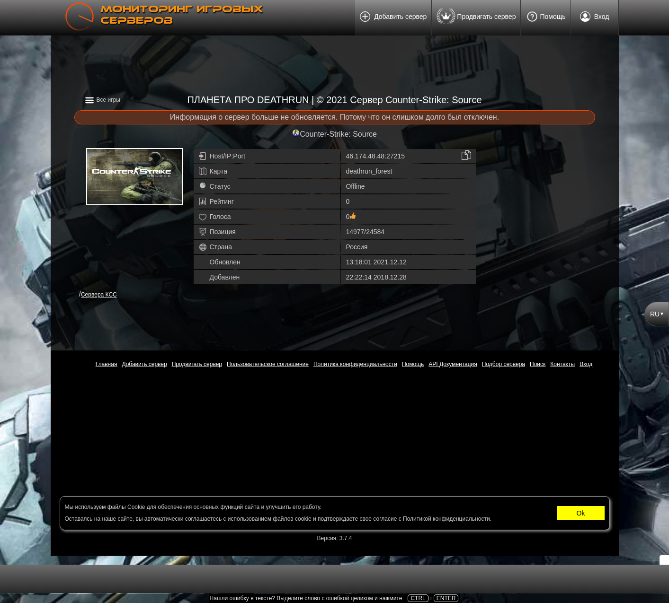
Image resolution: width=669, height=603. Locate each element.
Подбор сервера (503, 364)
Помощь (545, 17)
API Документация (452, 364)
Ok (581, 513)
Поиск (537, 364)
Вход (594, 18)
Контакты (562, 364)
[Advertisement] (334, 71)
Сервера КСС (99, 294)
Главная (106, 364)
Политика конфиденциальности (355, 364)
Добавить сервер (393, 18)
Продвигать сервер (476, 17)
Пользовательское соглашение (268, 364)
